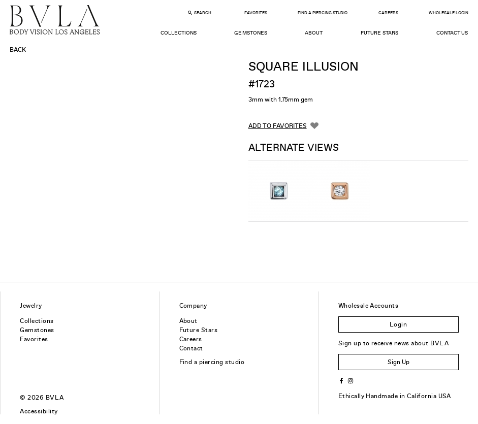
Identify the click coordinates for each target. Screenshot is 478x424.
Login (398, 324)
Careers (388, 13)
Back (18, 50)
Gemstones (250, 32)
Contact (191, 348)
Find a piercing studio (212, 362)
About (314, 32)
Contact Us (452, 32)
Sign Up (398, 362)
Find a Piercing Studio (322, 13)
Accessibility (38, 411)
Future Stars (379, 32)
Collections (179, 32)
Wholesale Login (448, 13)
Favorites (255, 13)
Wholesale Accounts (368, 306)
